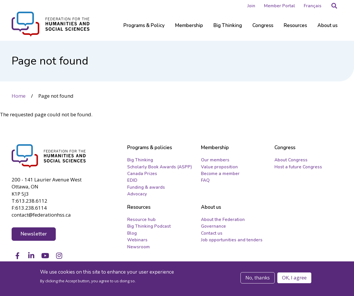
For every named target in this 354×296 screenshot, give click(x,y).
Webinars (137, 240)
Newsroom (138, 247)
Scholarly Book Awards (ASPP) (159, 167)
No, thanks (257, 277)
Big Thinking (140, 160)
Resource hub (141, 219)
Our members (215, 160)
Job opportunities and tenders (232, 240)
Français (312, 6)
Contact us (211, 233)
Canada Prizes (142, 173)
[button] (334, 6)
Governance (213, 226)
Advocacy (137, 194)
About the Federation (223, 219)
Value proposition (219, 167)
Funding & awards (146, 187)
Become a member (220, 173)
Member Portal (279, 6)
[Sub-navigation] (144, 29)
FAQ (205, 180)
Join (251, 6)
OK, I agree (294, 277)
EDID (132, 180)
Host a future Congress (298, 167)
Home (19, 95)
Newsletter (34, 234)
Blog (132, 233)
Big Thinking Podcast (149, 226)
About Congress (291, 160)
